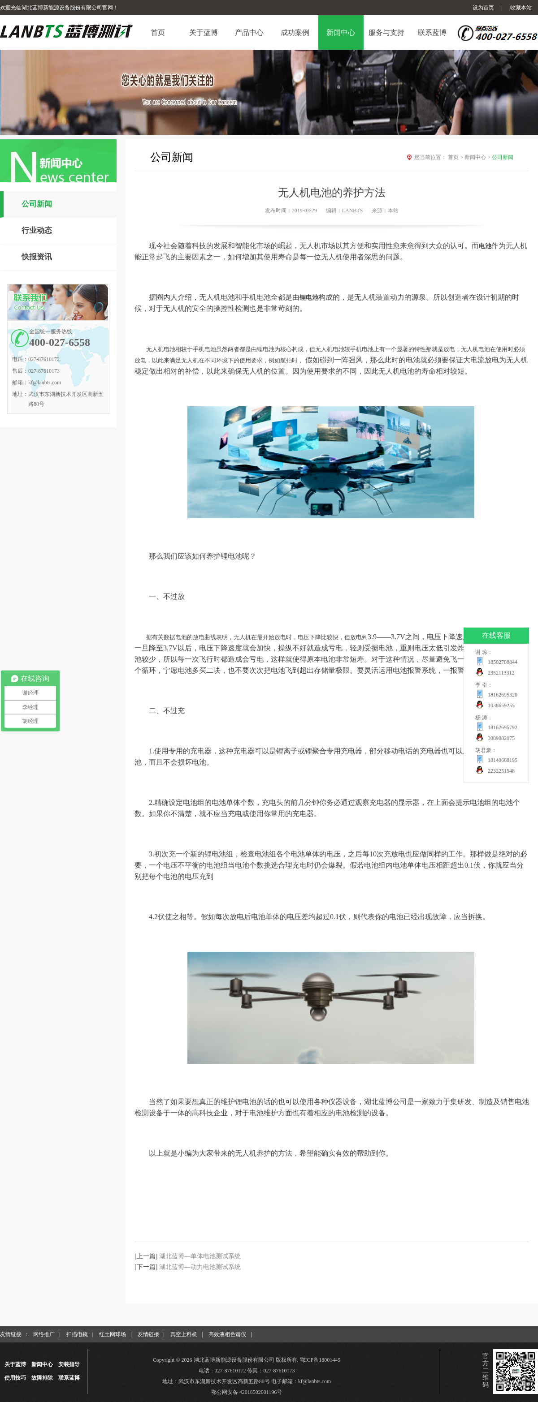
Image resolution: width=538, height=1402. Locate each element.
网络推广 (44, 1334)
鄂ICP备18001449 (320, 1360)
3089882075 (501, 738)
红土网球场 (112, 1334)
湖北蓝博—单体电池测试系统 (200, 1256)
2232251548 (501, 771)
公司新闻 (37, 204)
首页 (456, 157)
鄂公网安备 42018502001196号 (246, 1392)
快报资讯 (37, 257)
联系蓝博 (69, 1378)
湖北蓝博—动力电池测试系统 (200, 1267)
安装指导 (69, 1364)
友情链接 (148, 1334)
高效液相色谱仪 (227, 1334)
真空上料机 (183, 1334)
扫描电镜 (77, 1334)
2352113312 (501, 673)
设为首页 (483, 7)
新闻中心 (478, 157)
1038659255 (501, 705)
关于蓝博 (15, 1364)
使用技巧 (15, 1378)
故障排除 (42, 1378)
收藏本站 (521, 7)
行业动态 (37, 230)
